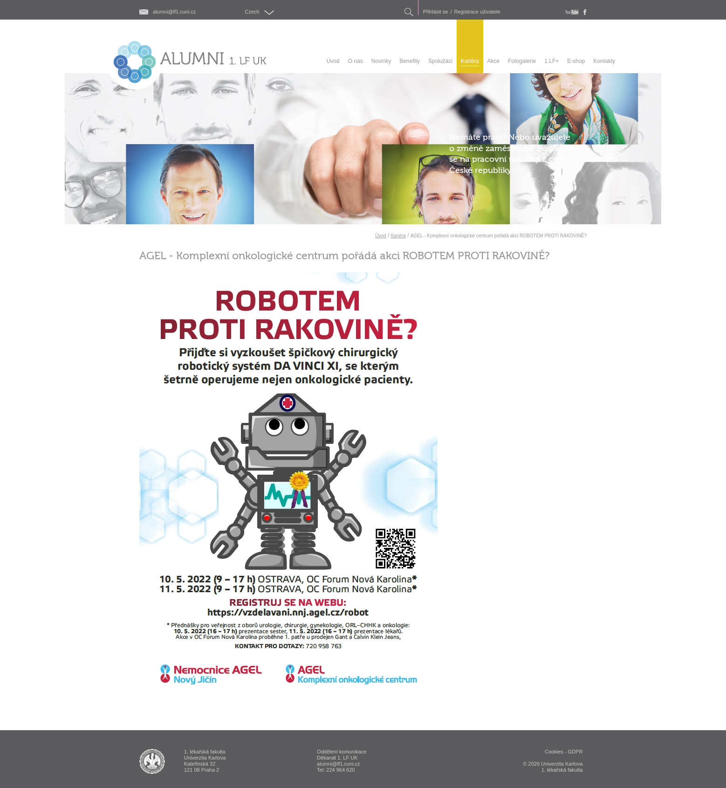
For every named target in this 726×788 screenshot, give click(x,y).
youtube (572, 12)
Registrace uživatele (477, 11)
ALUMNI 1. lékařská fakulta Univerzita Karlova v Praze (152, 761)
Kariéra (398, 235)
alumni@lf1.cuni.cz (174, 11)
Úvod (380, 235)
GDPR (575, 751)
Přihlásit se (435, 11)
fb (585, 12)
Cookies (554, 751)
